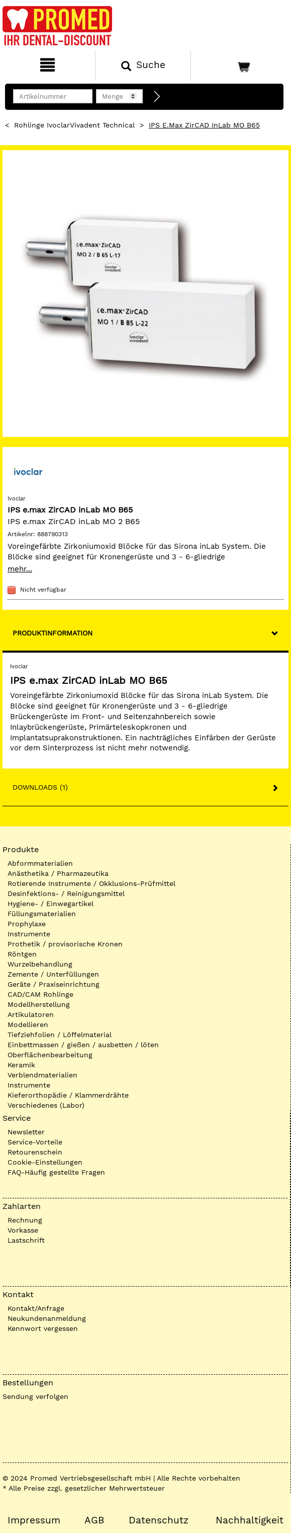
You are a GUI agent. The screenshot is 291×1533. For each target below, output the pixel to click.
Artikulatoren (31, 1014)
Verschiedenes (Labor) (46, 1105)
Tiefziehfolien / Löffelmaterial (60, 1035)
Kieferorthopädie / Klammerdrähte (68, 1095)
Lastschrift (26, 1240)
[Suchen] (142, 65)
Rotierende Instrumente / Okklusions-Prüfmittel (91, 883)
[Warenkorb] (239, 65)
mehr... (20, 568)
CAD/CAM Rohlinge (40, 994)
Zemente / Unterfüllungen (53, 974)
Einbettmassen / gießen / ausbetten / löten (83, 1045)
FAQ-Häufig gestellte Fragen (56, 1172)
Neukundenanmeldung (47, 1318)
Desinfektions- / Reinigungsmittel (66, 893)
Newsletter (26, 1132)
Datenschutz (158, 1520)
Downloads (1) (40, 787)
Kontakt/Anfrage (36, 1308)
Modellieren (28, 1024)
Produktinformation (52, 633)
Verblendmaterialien (42, 1075)
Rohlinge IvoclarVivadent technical (74, 125)
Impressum (34, 1520)
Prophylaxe (27, 924)
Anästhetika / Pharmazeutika (58, 873)
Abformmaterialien (40, 863)
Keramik (21, 1065)
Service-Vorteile (35, 1142)
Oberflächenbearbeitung (50, 1055)
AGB (94, 1520)
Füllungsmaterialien (42, 914)
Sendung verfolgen (35, 1396)
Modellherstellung (39, 1004)
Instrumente (29, 934)
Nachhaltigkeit (249, 1520)
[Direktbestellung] (157, 96)
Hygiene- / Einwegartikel (50, 904)
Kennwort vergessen (43, 1328)
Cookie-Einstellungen (45, 1162)
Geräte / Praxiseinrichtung (54, 984)
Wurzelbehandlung (40, 964)
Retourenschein (35, 1152)
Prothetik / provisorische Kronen (65, 944)
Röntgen (22, 954)
